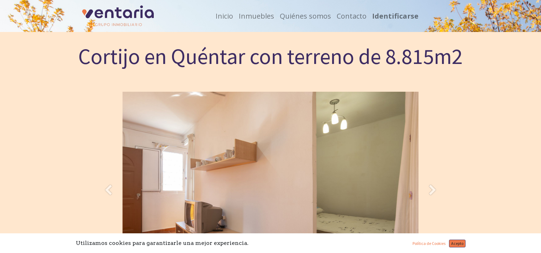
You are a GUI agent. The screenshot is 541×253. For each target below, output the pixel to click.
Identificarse (395, 16)
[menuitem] (224, 16)
